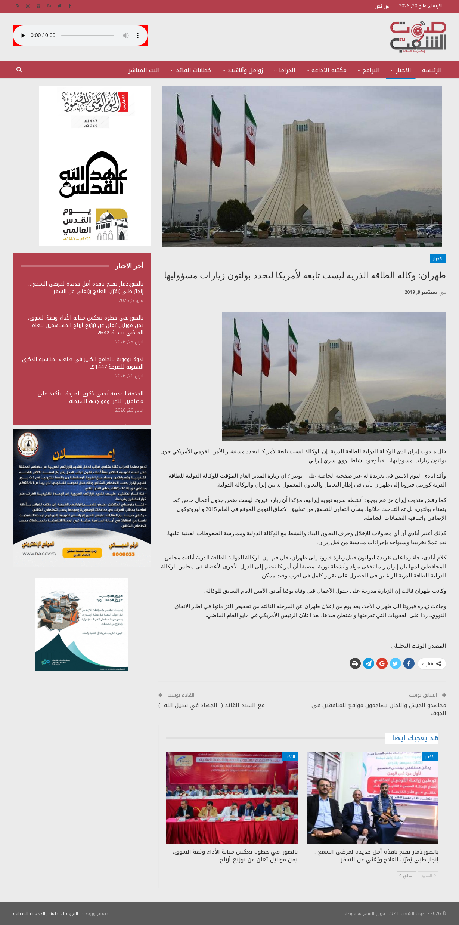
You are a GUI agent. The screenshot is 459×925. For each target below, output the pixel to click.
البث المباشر (144, 70)
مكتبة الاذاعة (329, 70)
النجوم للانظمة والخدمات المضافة (45, 913)
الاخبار (403, 70)
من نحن (382, 6)
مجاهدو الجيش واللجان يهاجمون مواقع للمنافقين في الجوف (378, 709)
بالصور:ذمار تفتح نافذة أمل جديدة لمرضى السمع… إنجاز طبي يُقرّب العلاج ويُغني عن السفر (85, 287)
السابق (428, 875)
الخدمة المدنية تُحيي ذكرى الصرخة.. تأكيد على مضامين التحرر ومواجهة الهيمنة (90, 397)
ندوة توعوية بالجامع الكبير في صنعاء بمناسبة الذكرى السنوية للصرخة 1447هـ (82, 363)
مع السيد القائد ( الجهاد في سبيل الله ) (211, 705)
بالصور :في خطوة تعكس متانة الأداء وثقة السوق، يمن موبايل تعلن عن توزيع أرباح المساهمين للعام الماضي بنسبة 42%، (85, 325)
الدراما (287, 70)
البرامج (371, 70)
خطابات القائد (193, 70)
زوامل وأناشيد (245, 70)
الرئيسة (432, 70)
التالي (406, 875)
